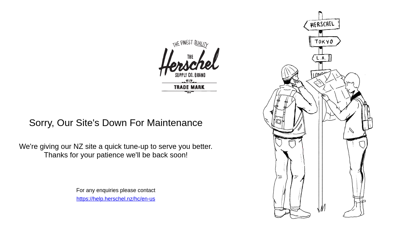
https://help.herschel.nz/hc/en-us (115, 199)
